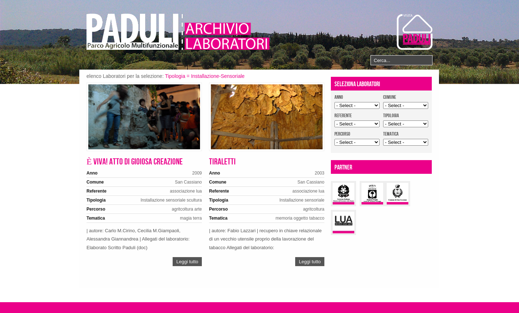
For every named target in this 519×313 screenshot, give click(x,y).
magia (186, 218)
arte (198, 209)
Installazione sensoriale (163, 200)
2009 (197, 173)
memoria (284, 218)
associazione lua (186, 191)
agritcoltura (182, 209)
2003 (319, 173)
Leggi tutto (187, 261)
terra (197, 218)
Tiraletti (222, 161)
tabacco (316, 218)
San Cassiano (188, 182)
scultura (194, 200)
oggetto (301, 218)
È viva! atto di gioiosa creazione (134, 161)
